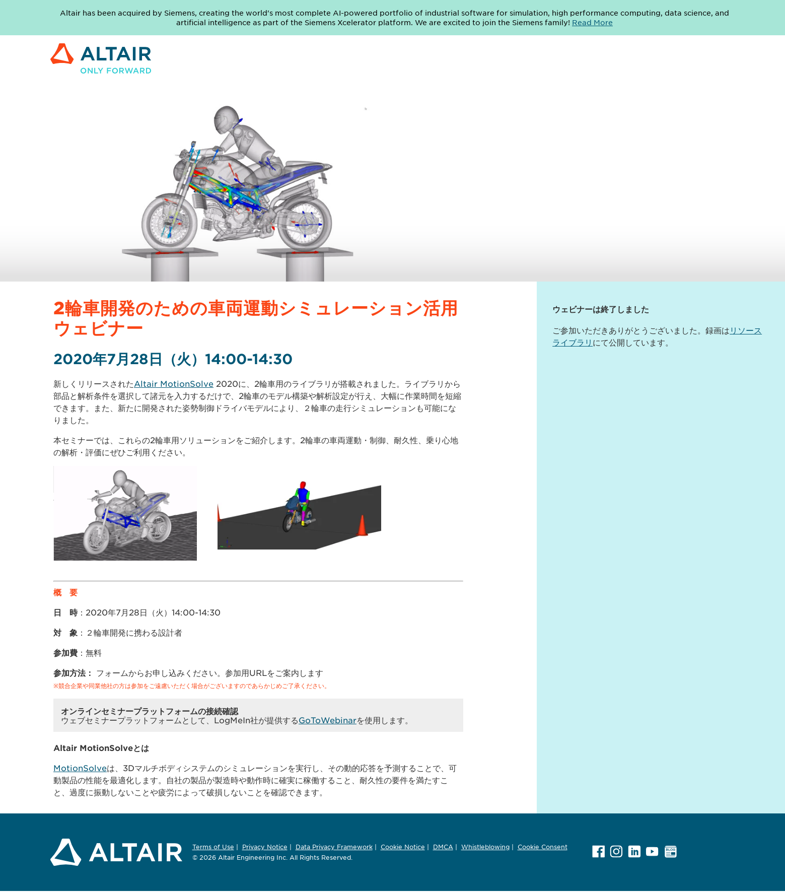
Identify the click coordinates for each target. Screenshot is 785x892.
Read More (592, 22)
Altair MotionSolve (173, 383)
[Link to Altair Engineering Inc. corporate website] (100, 79)
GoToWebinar (327, 720)
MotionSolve (80, 768)
